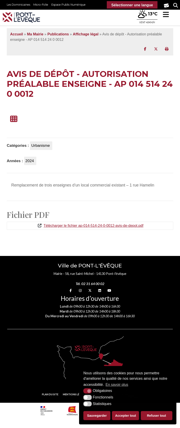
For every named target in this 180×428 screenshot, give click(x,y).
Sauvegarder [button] (97, 415)
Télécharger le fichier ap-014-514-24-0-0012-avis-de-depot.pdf (94, 226)
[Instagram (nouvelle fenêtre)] (80, 290)
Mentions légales (75, 394)
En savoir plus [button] (117, 385)
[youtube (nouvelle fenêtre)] (109, 290)
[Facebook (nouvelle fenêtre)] (71, 290)
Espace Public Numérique (68, 4)
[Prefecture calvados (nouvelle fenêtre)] (46, 410)
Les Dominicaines (18, 4)
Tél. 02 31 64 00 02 (90, 283)
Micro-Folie (40, 4)
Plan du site (50, 394)
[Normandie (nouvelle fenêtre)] (72, 410)
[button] (166, 14)
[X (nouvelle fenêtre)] (89, 290)
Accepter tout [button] (125, 415)
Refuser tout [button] (156, 415)
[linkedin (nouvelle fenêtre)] (99, 290)
